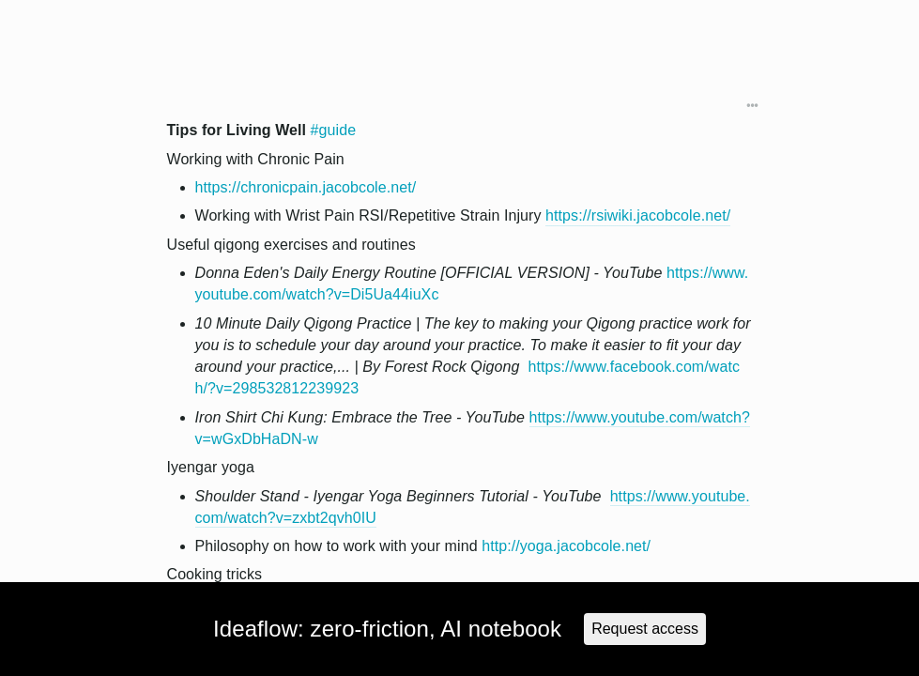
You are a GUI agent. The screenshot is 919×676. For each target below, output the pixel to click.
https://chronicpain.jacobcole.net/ (306, 187)
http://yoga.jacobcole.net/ (566, 546)
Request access (644, 629)
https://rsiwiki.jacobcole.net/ (637, 215)
